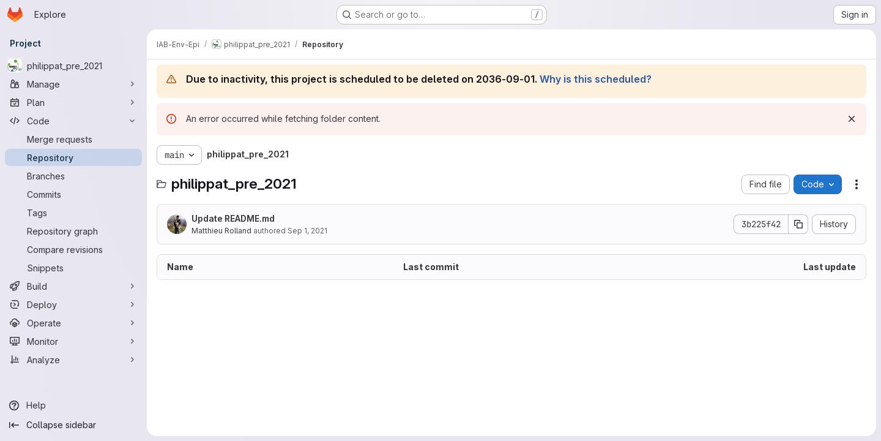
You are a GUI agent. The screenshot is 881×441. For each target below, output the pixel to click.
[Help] (73, 405)
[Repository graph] (73, 230)
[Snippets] (73, 267)
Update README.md (233, 218)
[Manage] (73, 83)
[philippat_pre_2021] (73, 65)
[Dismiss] (851, 118)
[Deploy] (73, 304)
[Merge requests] (73, 139)
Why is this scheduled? (596, 79)
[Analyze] (73, 359)
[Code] (73, 120)
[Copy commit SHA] (798, 224)
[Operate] (73, 322)
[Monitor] (73, 341)
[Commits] (73, 194)
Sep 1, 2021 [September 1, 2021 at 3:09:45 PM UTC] (307, 230)
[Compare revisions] (73, 249)
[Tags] (73, 212)
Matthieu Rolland (221, 230)
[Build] (73, 286)
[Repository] (73, 157)
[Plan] (73, 102)
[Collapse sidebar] (73, 425)
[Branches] (73, 175)
